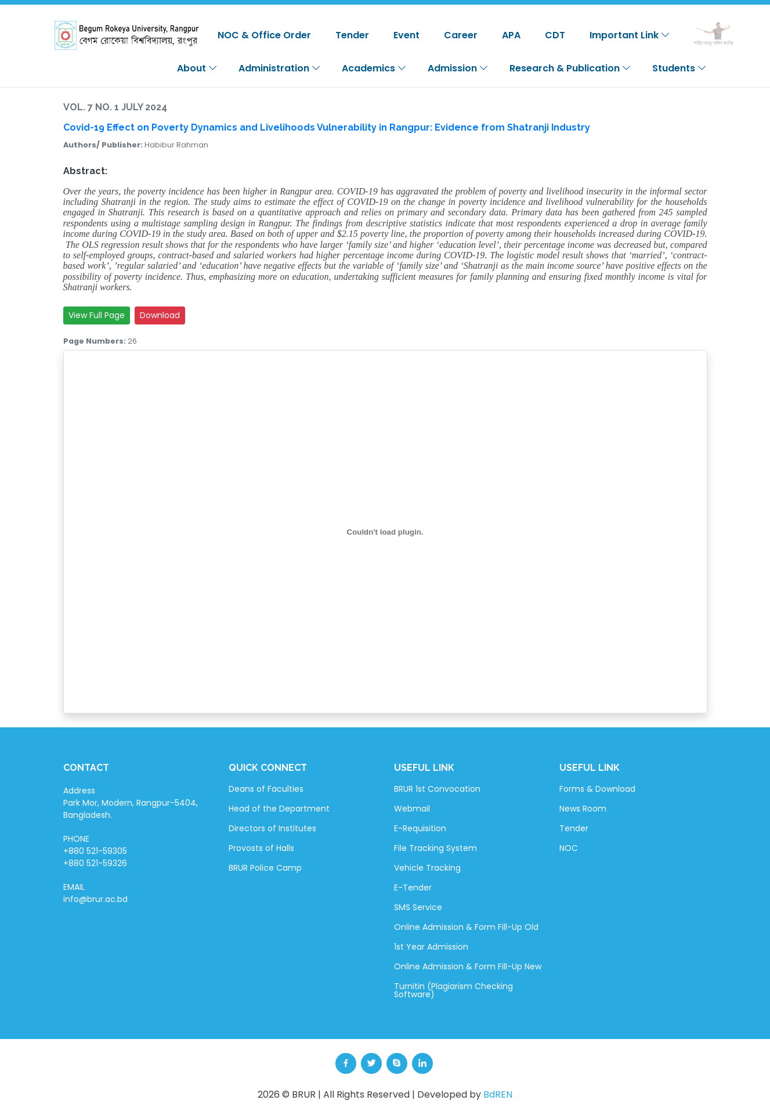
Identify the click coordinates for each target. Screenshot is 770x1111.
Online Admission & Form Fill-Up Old (466, 927)
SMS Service (418, 907)
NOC (568, 848)
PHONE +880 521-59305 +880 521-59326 (95, 851)
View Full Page (96, 315)
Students (679, 68)
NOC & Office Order (264, 35)
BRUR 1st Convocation (437, 789)
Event (406, 35)
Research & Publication (570, 68)
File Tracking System (435, 848)
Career (461, 35)
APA (511, 35)
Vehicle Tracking (427, 868)
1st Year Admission (431, 947)
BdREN (497, 1094)
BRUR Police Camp (265, 868)
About (197, 68)
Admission (458, 68)
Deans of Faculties (266, 789)
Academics (374, 68)
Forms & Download (597, 789)
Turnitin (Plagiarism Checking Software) (453, 990)
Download (160, 315)
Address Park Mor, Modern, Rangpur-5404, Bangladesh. (130, 803)
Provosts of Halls (261, 848)
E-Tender (413, 887)
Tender (352, 35)
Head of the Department (279, 809)
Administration (279, 68)
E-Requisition (420, 828)
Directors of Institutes (272, 828)
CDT (555, 35)
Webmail (412, 809)
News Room (582, 809)
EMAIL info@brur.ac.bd (95, 893)
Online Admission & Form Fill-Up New (467, 966)
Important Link (630, 35)
